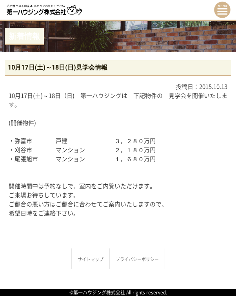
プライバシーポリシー (137, 259)
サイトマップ (90, 259)
